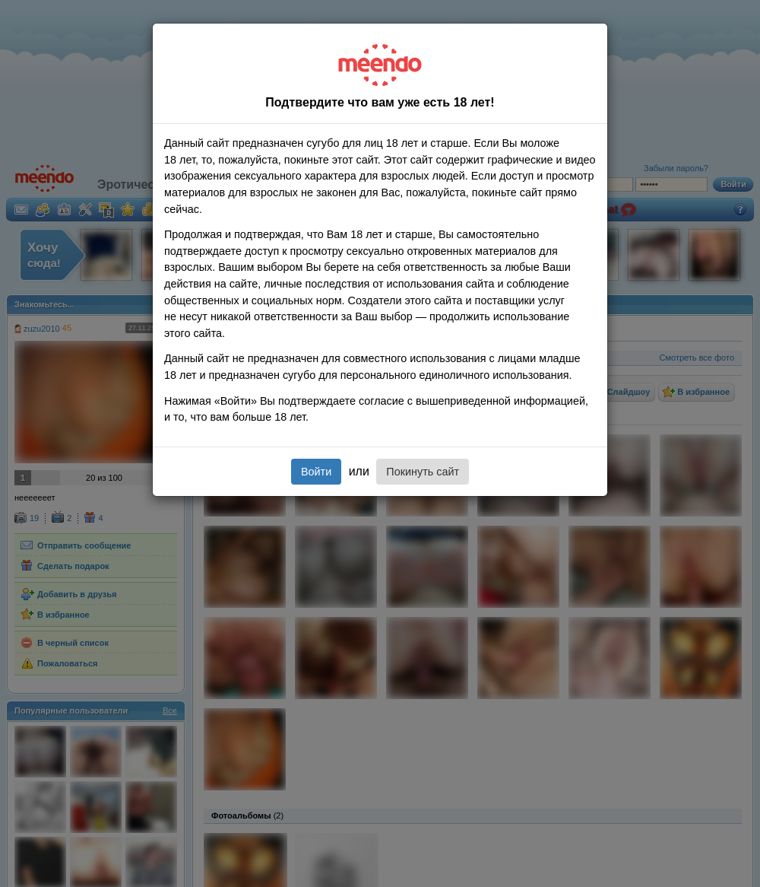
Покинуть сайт (422, 472)
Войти (316, 472)
